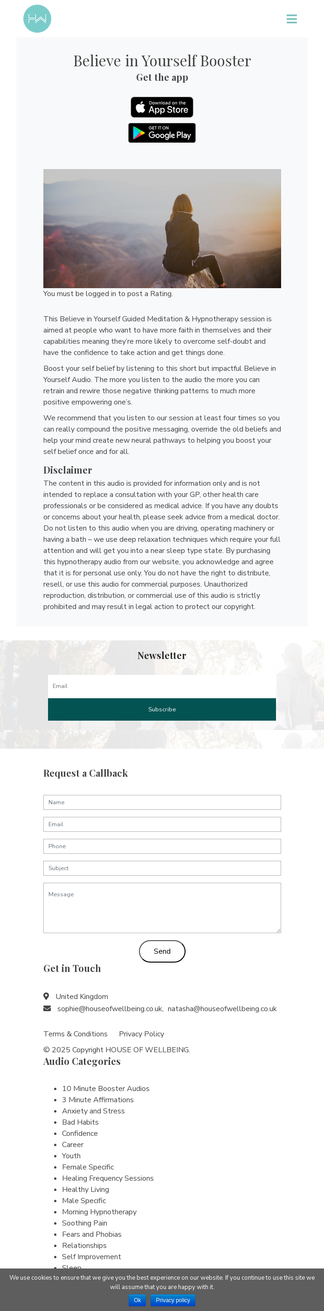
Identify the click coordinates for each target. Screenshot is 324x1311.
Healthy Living (85, 1189)
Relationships (84, 1245)
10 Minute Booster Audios (106, 1089)
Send (162, 951)
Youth (71, 1156)
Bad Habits (80, 1122)
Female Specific (88, 1167)
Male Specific (84, 1201)
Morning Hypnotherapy (99, 1212)
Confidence (80, 1133)
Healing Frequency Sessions (108, 1178)
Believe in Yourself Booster (162, 60)
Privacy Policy (141, 1034)
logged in (101, 294)
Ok (137, 1300)
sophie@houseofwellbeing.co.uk (109, 1009)
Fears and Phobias (92, 1234)
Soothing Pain (84, 1223)
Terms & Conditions (75, 1034)
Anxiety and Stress (93, 1111)
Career (72, 1145)
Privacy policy (173, 1300)
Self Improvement (91, 1257)
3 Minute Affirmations (98, 1100)
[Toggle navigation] (292, 18)
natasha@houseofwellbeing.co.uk (222, 1009)
